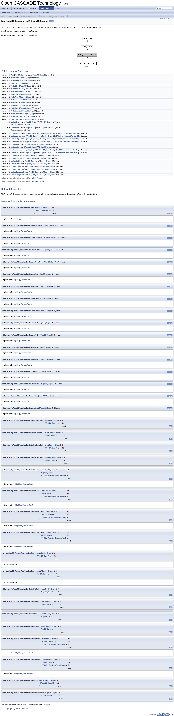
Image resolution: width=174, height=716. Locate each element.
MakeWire (14, 89)
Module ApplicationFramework (29, 16)
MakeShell (14, 100)
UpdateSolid (15, 161)
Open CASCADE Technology (9, 16)
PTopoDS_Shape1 (26, 80)
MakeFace (14, 94)
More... (100, 27)
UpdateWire (15, 144)
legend (87, 66)
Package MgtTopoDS (60, 16)
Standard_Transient (38, 181)
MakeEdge (14, 83)
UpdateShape (15, 122)
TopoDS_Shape (20, 75)
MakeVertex (15, 78)
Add (12, 75)
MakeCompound (17, 116)
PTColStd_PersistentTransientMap (68, 136)
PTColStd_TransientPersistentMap (68, 133)
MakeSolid (14, 105)
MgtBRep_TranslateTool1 (22, 219)
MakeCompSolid (17, 111)
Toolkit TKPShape (46, 16)
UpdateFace (15, 150)
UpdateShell (15, 155)
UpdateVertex (16, 133)
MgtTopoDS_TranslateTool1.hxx (17, 709)
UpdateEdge (15, 139)
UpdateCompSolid (17, 166)
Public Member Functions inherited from (22, 178)
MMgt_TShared (37, 178)
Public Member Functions (166, 19)
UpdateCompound (17, 172)
